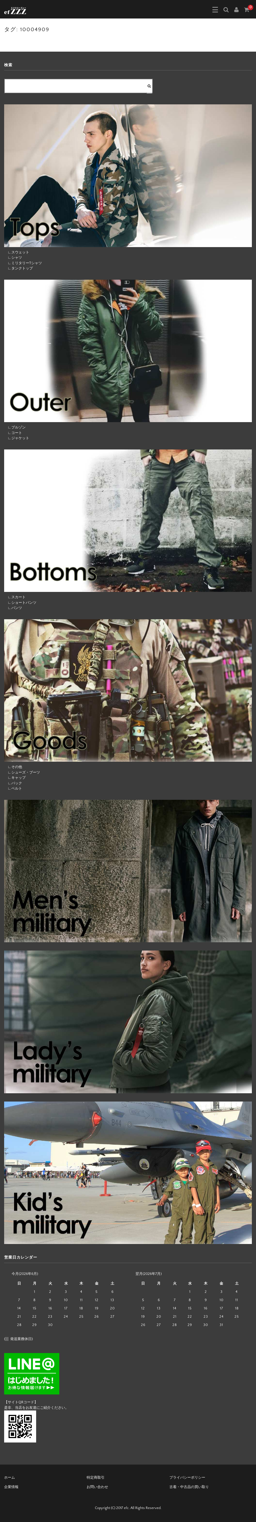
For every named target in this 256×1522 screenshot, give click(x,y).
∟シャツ (13, 258)
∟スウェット (16, 252)
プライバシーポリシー (187, 1477)
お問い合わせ (97, 1487)
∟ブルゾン (15, 427)
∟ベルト (13, 788)
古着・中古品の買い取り (189, 1487)
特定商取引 (96, 1477)
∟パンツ (13, 608)
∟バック (13, 783)
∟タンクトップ (18, 268)
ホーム (9, 1477)
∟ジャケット (16, 438)
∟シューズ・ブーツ (22, 772)
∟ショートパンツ (20, 603)
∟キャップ (15, 778)
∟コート (13, 433)
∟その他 (13, 767)
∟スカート (15, 597)
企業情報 (11, 1487)
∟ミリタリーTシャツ (23, 263)
